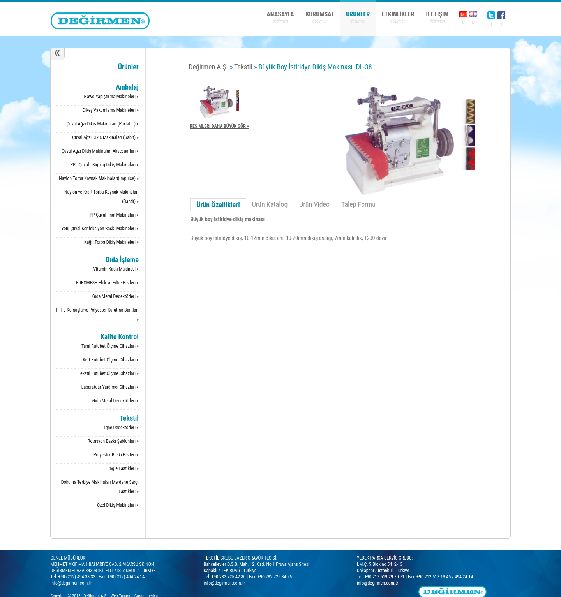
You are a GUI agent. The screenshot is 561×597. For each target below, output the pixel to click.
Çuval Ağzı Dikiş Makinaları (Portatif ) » (103, 124)
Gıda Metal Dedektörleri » (115, 296)
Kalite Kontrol (120, 337)
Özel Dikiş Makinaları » (118, 505)
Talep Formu (358, 204)
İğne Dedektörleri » (121, 427)
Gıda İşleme (122, 259)
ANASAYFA (280, 14)
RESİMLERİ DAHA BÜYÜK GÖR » (219, 126)
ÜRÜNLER (358, 14)
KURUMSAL (320, 14)
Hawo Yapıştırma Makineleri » (111, 96)
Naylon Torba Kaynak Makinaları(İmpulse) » (98, 178)
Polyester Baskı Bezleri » (116, 455)
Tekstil (129, 418)
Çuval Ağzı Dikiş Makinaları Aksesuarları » (100, 151)
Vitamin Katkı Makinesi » (115, 269)
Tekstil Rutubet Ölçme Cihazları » (108, 373)
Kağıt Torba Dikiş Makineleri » (111, 242)
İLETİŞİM (437, 14)
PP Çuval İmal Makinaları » (114, 215)
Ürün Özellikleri (218, 205)
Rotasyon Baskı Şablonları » (113, 441)
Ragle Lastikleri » (122, 468)
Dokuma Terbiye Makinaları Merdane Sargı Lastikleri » (100, 486)
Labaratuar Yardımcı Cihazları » (110, 387)
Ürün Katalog (270, 204)
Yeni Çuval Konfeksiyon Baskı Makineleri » (100, 228)
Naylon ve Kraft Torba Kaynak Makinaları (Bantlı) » (101, 196)
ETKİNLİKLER (397, 14)
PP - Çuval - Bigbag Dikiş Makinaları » (104, 164)
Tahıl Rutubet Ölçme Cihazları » (110, 346)
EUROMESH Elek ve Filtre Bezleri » (107, 282)
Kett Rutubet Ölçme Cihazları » (110, 360)
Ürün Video (314, 204)
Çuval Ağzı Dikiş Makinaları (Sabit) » (105, 137)
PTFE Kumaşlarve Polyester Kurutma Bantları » (97, 314)
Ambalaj (127, 87)
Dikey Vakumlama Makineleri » (111, 110)
